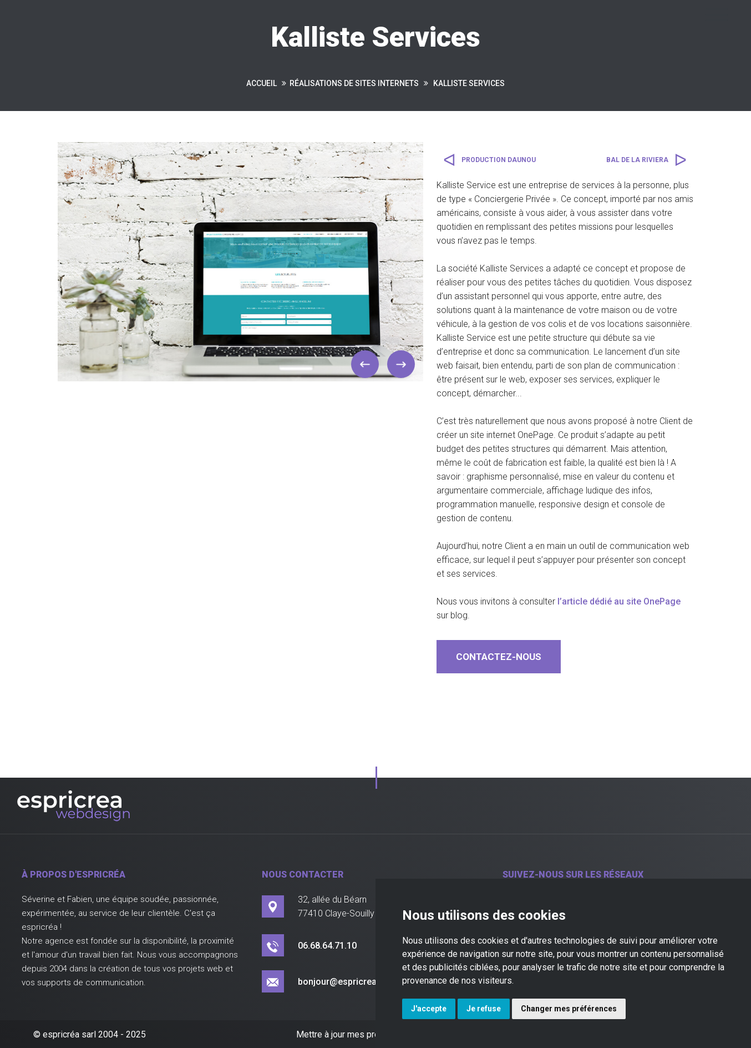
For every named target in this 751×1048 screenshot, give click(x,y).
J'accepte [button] (428, 1008)
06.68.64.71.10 (327, 945)
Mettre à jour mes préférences (355, 1034)
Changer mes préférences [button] (569, 1008)
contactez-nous (498, 656)
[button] (365, 364)
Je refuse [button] (483, 1008)
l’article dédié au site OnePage (619, 601)
